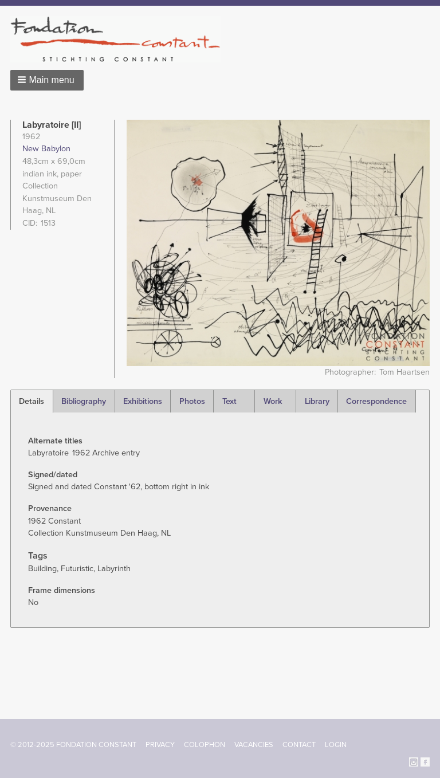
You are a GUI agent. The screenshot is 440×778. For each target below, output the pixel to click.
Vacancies (253, 744)
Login (336, 744)
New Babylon (46, 149)
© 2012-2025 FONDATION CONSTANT (73, 744)
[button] (47, 80)
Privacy (160, 744)
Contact (299, 744)
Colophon (204, 744)
